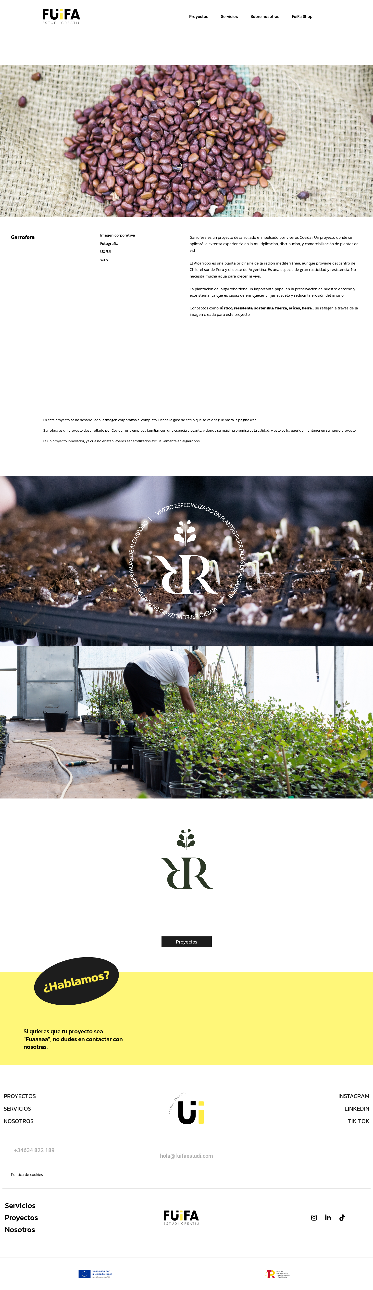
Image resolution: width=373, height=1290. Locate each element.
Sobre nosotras (264, 16)
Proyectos (198, 16)
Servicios (229, 16)
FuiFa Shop (302, 16)
